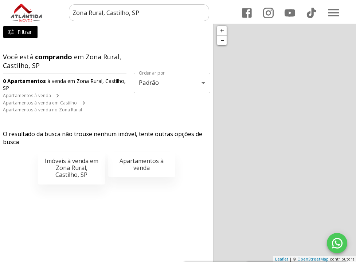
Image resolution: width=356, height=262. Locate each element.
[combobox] (139, 12)
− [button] (222, 40)
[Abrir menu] (333, 12)
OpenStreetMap (313, 259)
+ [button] (222, 30)
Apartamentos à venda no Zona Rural (42, 110)
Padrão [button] (149, 83)
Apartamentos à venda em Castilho (40, 103)
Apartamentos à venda (27, 95)
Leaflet (281, 259)
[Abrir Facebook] (246, 13)
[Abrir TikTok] (311, 13)
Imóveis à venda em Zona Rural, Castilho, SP (71, 168)
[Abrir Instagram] (268, 13)
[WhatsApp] (337, 243)
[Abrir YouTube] (289, 13)
